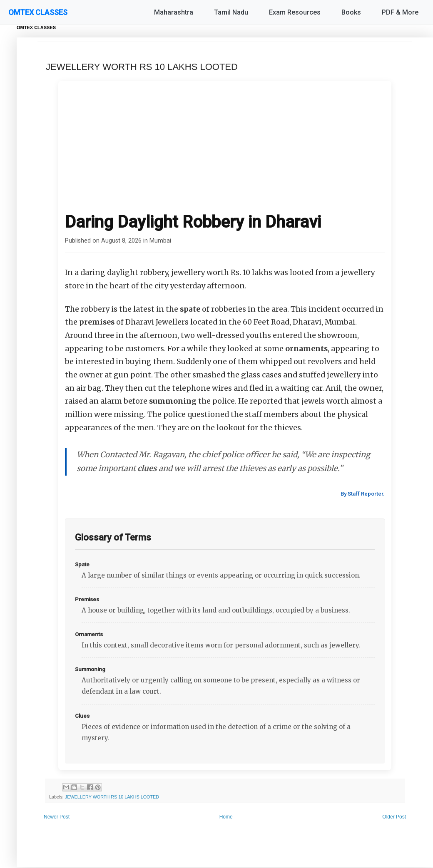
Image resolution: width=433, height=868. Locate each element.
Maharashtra (173, 12)
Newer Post (57, 817)
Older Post (394, 817)
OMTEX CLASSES (37, 12)
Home (226, 817)
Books (351, 12)
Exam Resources (295, 12)
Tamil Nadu (231, 12)
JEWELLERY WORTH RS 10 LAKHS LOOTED (112, 796)
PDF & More (400, 12)
